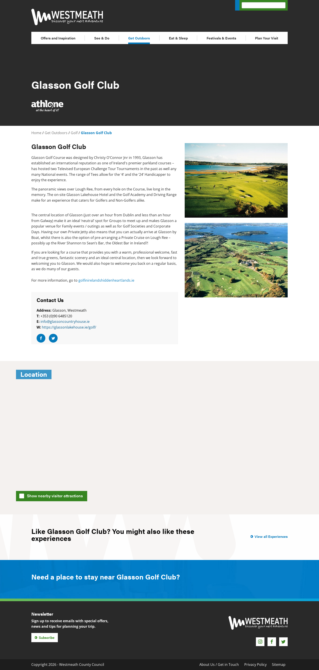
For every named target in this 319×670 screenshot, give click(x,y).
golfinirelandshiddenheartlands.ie (106, 280)
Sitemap (278, 664)
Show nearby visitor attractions (52, 495)
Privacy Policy (255, 664)
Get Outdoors (139, 38)
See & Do (101, 38)
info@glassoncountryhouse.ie (65, 321)
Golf (74, 132)
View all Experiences (271, 536)
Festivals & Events (221, 38)
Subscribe (47, 637)
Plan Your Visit (266, 38)
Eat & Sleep (178, 38)
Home (36, 132)
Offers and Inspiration (58, 38)
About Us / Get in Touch (219, 664)
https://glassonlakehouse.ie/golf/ (69, 327)
